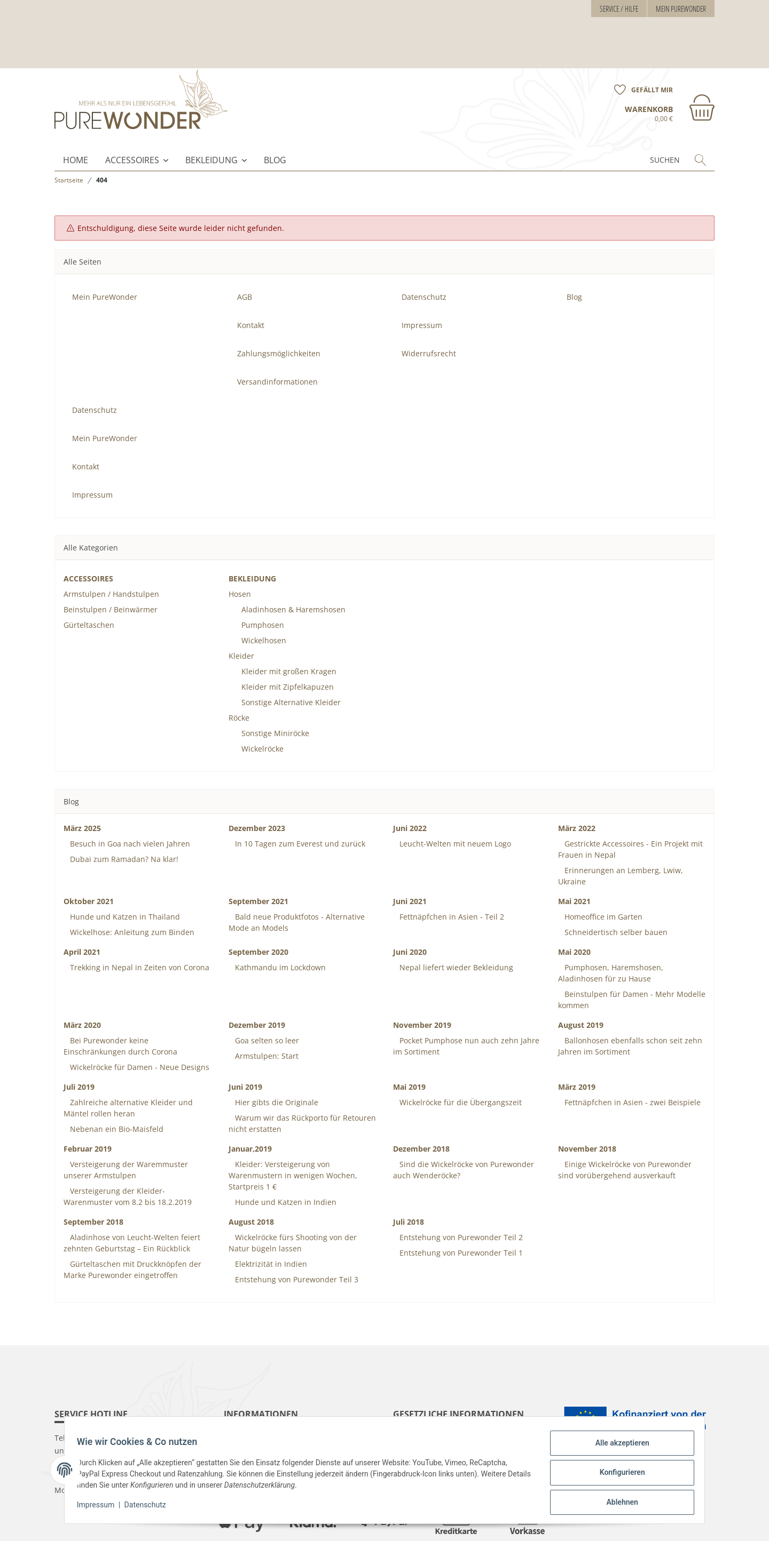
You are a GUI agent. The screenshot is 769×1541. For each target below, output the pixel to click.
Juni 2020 (410, 910)
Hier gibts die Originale (275, 1061)
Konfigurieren (617, 1475)
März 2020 (82, 983)
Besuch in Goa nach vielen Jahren (129, 802)
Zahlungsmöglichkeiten (278, 312)
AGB (244, 255)
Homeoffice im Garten (602, 875)
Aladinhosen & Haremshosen (293, 568)
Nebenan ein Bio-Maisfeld (115, 1087)
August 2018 (251, 1180)
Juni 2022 (410, 786)
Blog (275, 118)
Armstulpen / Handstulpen (111, 552)
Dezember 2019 (257, 983)
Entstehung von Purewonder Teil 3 (295, 1238)
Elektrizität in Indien (270, 1222)
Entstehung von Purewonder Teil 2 (460, 1196)
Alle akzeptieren (617, 1447)
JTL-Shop (701, 1524)
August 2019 (580, 983)
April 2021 (82, 910)
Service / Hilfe (619, 9)
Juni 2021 (410, 860)
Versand (191, 1524)
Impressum (100, 1508)
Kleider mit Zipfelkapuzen (287, 645)
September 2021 (258, 860)
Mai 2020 (574, 910)
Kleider (241, 614)
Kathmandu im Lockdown (279, 926)
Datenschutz (150, 1508)
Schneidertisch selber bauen (615, 890)
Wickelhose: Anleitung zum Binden (131, 890)
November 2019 (422, 983)
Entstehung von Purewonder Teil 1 (460, 1211)
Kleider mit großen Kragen (288, 630)
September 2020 (258, 910)
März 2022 (576, 786)
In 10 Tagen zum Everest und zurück (299, 802)
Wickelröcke (262, 707)
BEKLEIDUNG (211, 118)
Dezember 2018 (421, 1107)
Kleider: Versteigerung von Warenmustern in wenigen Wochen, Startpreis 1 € (293, 1133)
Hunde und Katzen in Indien (284, 1160)
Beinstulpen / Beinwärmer (111, 568)
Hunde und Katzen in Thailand (124, 875)
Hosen (240, 552)
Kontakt (250, 283)
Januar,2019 (250, 1107)
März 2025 (82, 786)
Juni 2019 (245, 1045)
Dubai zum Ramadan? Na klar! (123, 817)
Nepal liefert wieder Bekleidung (455, 926)
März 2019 (576, 1045)
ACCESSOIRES (132, 118)
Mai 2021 (574, 860)
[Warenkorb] (670, 63)
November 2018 (587, 1107)
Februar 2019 (88, 1107)
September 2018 (93, 1180)
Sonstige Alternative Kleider (291, 661)
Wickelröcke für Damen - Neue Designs (138, 1025)
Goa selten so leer (266, 999)
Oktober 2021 (89, 860)
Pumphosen (262, 583)
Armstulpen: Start (266, 1014)
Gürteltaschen (89, 583)
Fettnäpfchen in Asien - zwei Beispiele (631, 1061)
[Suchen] (645, 118)
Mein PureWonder (681, 9)
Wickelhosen (263, 599)
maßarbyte (626, 1524)
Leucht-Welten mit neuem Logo (454, 802)
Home (75, 118)
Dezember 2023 (257, 786)
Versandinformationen (277, 340)
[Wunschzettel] (640, 39)
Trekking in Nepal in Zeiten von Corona (138, 926)
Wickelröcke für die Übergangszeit (459, 1061)
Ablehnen (617, 1503)
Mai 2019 (409, 1045)
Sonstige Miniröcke (275, 691)
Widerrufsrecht (429, 312)
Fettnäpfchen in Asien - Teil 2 (450, 875)
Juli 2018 (408, 1180)
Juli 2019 (79, 1045)
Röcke (239, 676)
